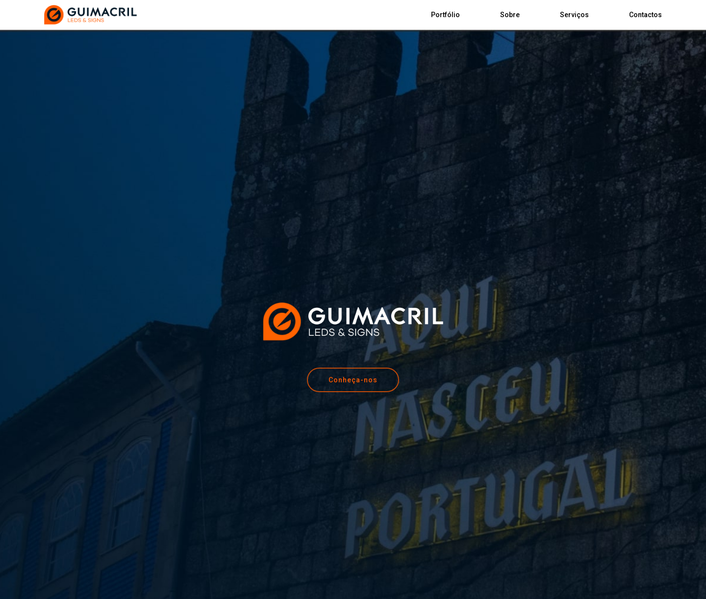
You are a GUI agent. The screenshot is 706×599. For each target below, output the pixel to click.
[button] (353, 380)
